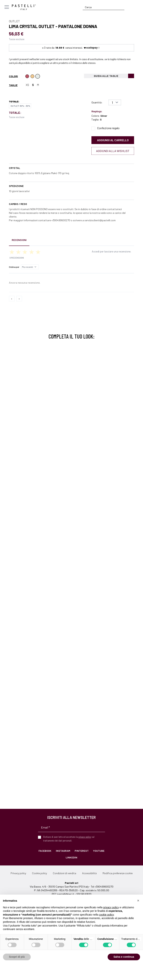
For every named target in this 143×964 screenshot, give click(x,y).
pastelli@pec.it (65, 894)
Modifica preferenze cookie (118, 873)
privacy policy (84, 836)
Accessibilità (89, 873)
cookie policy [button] (106, 914)
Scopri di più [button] (17, 956)
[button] (138, 900)
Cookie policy (39, 873)
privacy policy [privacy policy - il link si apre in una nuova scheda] (111, 907)
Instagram (63, 850)
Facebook (45, 850)
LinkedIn (71, 857)
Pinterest (82, 850)
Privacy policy (18, 873)
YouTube (98, 850)
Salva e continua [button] (124, 956)
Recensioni (19, 239)
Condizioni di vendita (64, 873)
